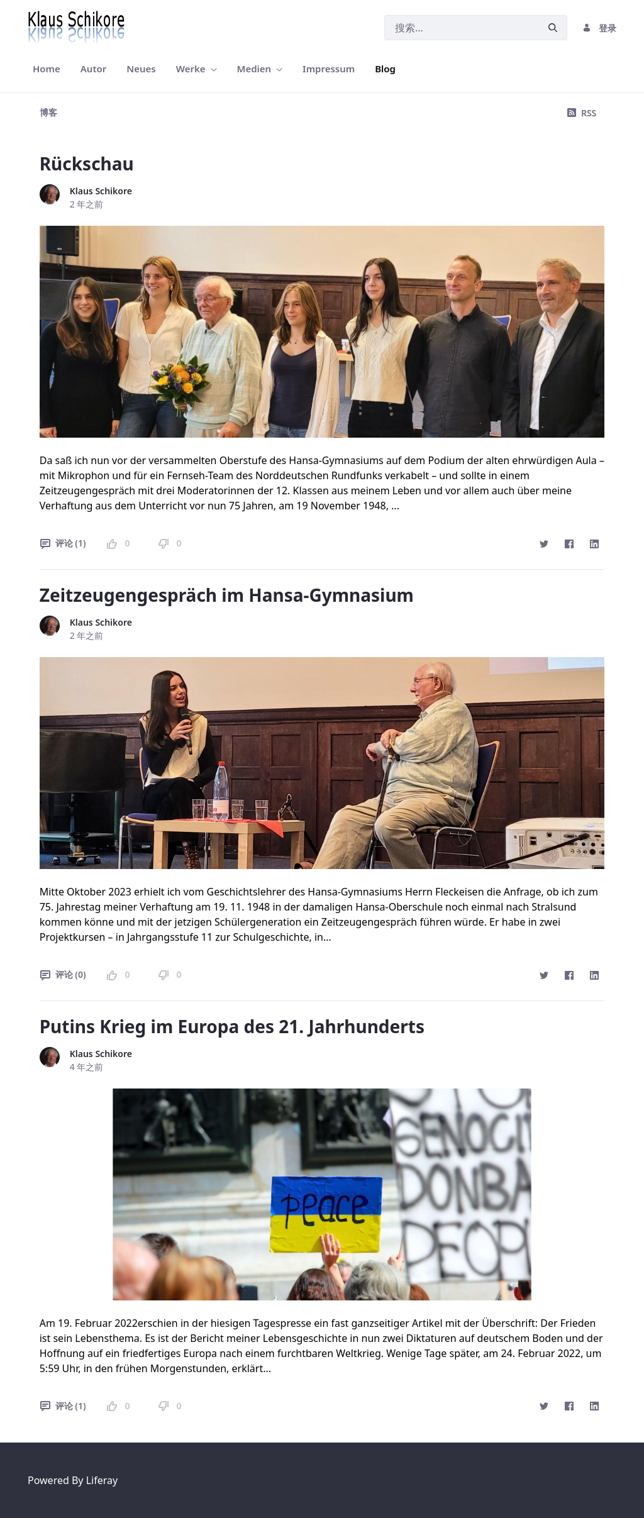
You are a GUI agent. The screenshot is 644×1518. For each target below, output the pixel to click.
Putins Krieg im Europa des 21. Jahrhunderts (232, 1026)
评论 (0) (63, 974)
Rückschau (87, 163)
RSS (581, 113)
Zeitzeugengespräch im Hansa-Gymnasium (227, 595)
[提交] (552, 28)
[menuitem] (46, 68)
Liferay (102, 1480)
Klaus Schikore (101, 191)
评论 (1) (63, 543)
